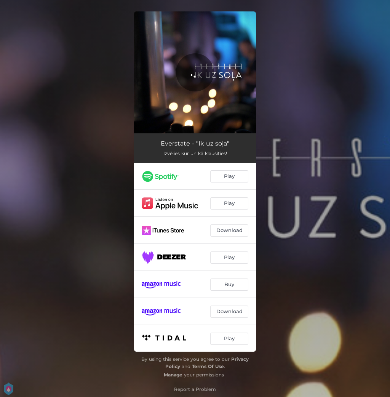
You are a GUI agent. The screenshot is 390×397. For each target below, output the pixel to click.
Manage (173, 375)
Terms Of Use (208, 366)
